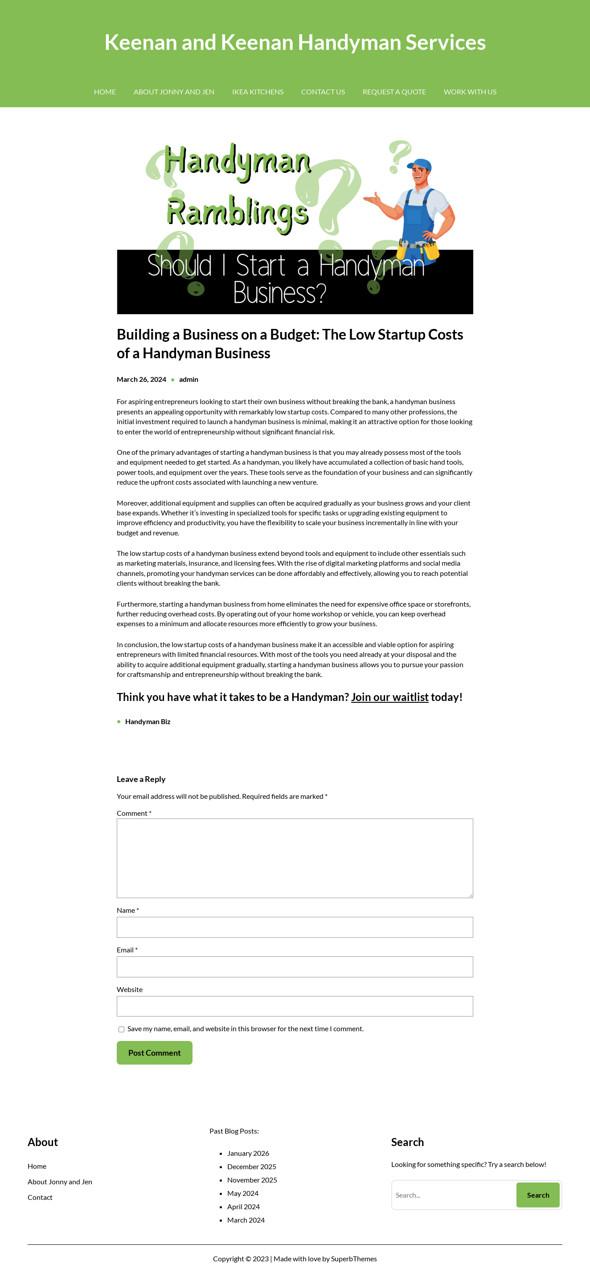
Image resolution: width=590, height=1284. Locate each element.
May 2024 (242, 1193)
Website (130, 989)
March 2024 (246, 1219)
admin (188, 379)
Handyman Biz (148, 721)
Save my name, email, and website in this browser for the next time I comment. (245, 1028)
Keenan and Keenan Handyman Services (295, 41)
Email (127, 949)
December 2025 (251, 1166)
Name (128, 910)
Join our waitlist (390, 696)
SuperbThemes (354, 1258)
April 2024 (243, 1206)
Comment (134, 813)
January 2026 (248, 1153)
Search (538, 1195)
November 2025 (252, 1179)
